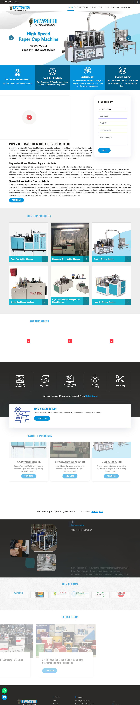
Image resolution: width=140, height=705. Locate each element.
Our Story (115, 7)
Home (71, 7)
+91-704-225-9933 (10, 2)
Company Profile (81, 7)
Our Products (96, 7)
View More (16, 200)
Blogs (107, 7)
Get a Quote (91, 396)
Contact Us (125, 7)
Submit (104, 151)
